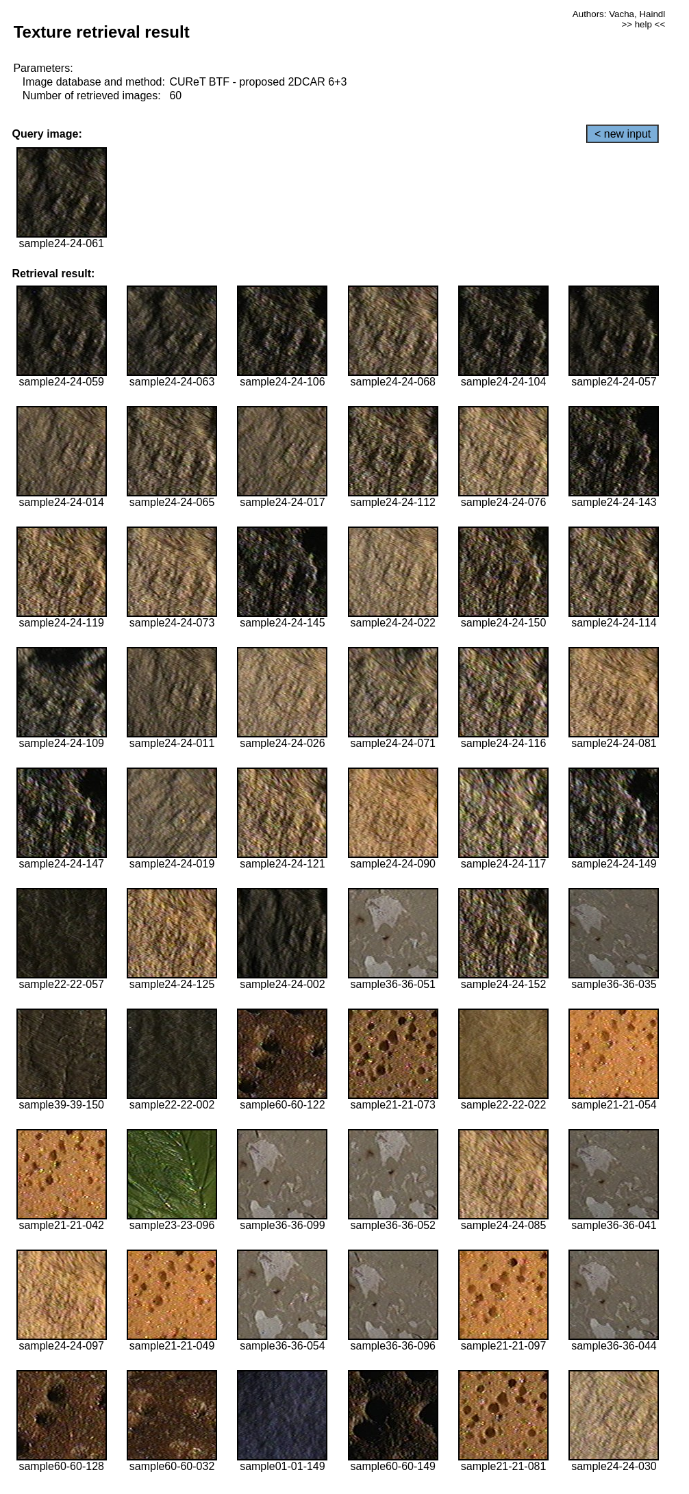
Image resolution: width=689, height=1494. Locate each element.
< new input (622, 134)
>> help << (643, 24)
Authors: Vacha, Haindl (619, 14)
